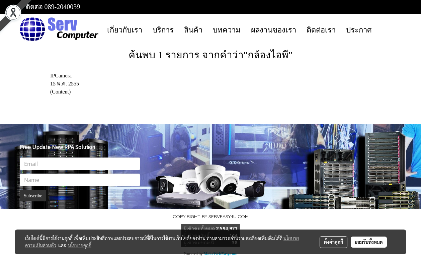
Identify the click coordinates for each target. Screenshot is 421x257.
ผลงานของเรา (273, 30)
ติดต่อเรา (321, 30)
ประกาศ (359, 30)
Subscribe (33, 195)
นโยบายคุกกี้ (79, 245)
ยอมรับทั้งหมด (369, 242)
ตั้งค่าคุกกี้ (333, 242)
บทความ (227, 30)
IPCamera (61, 75)
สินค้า (193, 30)
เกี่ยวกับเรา (124, 30)
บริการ (163, 30)
